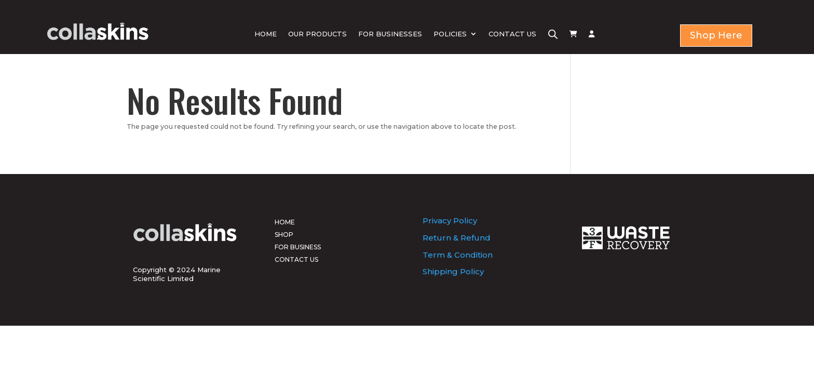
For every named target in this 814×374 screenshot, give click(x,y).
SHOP (284, 234)
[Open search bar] (553, 34)
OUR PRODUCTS (317, 34)
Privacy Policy (450, 220)
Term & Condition (458, 255)
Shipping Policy (453, 271)
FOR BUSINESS (298, 247)
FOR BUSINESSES (390, 34)
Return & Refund (457, 238)
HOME (265, 34)
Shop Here (716, 35)
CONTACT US (512, 34)
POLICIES (450, 34)
